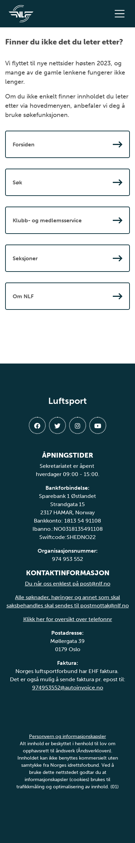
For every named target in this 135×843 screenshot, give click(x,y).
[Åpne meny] (121, 13)
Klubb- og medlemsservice (67, 220)
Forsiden (67, 144)
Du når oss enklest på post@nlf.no (67, 583)
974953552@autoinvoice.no (67, 687)
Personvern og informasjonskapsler (67, 736)
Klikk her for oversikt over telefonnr (67, 619)
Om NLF (67, 296)
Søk (67, 182)
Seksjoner (67, 258)
